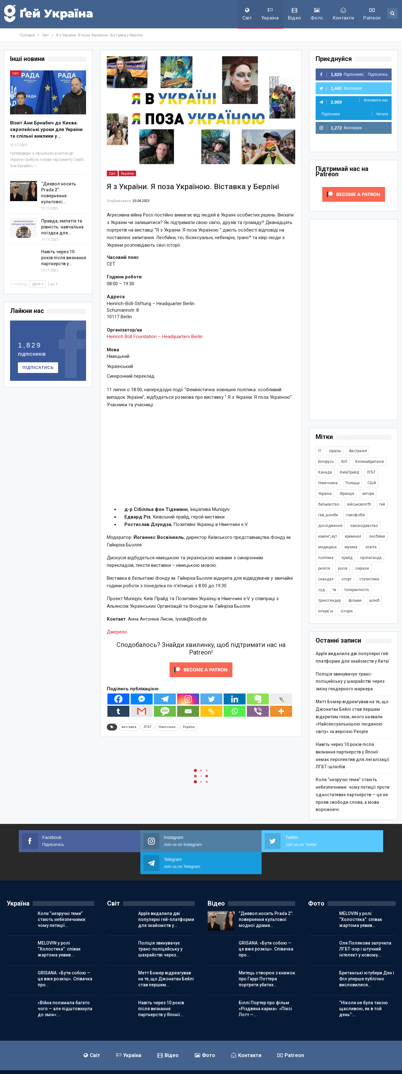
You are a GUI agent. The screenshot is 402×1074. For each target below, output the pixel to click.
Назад (19, 284)
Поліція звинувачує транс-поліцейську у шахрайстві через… (160, 926)
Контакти (343, 14)
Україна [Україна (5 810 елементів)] (325, 493)
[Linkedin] (235, 698)
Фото (317, 14)
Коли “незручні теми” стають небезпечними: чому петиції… (62, 897)
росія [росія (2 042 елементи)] (342, 568)
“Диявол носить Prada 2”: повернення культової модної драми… (266, 897)
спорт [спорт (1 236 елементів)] (346, 579)
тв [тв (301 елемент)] (334, 590)
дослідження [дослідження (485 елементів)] (330, 525)
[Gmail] (142, 711)
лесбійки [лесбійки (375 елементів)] (377, 536)
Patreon (372, 14)
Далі (37, 284)
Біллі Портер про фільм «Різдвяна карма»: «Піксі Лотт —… (265, 986)
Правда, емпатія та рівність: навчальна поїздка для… (62, 226)
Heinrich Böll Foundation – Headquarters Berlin (155, 336)
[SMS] (165, 711)
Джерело (117, 632)
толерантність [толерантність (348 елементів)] (356, 590)
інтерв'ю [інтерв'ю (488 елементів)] (325, 611)
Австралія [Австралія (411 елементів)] (358, 451)
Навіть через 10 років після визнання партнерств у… (63, 257)
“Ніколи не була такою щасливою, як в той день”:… (363, 986)
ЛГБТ (147, 727)
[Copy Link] (211, 711)
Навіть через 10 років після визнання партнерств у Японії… (161, 986)
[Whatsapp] (235, 711)
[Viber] (258, 711)
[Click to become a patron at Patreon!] (201, 669)
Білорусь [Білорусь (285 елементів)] (326, 461)
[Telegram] (165, 698)
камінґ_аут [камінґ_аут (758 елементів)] (327, 536)
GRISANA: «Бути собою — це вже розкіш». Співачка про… (65, 956)
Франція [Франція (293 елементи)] (347, 493)
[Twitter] (211, 698)
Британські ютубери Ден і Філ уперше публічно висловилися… (366, 956)
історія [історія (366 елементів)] (347, 611)
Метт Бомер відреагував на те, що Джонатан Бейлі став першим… (166, 956)
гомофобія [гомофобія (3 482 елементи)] (355, 515)
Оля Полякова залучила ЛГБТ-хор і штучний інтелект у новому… (365, 926)
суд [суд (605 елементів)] (321, 590)
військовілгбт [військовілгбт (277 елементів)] (359, 504)
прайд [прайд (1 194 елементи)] (346, 558)
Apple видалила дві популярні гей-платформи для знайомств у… (166, 897)
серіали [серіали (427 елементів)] (362, 568)
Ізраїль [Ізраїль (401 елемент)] (335, 451)
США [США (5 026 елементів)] (371, 483)
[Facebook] (118, 698)
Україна (270, 14)
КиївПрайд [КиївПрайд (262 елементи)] (349, 472)
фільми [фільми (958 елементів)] (355, 600)
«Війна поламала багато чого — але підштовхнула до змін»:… (65, 986)
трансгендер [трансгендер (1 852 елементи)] (329, 600)
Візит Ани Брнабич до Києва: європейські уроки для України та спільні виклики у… (46, 129)
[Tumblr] (118, 711)
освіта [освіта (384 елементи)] (371, 547)
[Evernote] (258, 698)
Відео (294, 14)
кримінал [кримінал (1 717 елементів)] (353, 536)
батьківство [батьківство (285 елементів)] (328, 504)
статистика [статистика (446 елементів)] (369, 579)
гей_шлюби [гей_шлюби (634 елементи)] (328, 515)
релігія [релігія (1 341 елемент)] (324, 568)
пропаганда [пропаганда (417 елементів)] (371, 558)
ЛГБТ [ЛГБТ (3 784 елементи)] (371, 472)
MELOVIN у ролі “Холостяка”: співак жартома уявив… (59, 926)
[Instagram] (188, 698)
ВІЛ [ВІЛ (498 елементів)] (344, 461)
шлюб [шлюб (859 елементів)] (374, 600)
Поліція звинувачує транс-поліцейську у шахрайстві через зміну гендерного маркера (350, 681)
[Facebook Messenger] (142, 698)
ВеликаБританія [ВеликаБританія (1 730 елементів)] (369, 461)
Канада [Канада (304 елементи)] (325, 472)
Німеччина (167, 727)
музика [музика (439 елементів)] (351, 547)
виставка (129, 727)
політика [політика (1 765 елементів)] (326, 558)
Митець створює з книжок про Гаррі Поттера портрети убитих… (267, 956)
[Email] (188, 711)
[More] (281, 711)
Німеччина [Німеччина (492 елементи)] (328, 483)
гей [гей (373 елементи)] (382, 504)
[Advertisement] (201, 458)
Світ (247, 14)
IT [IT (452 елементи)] (319, 451)
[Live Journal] (281, 698)
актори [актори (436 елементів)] (368, 493)
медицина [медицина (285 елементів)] (327, 547)
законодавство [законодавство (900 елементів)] (364, 525)
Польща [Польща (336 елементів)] (352, 483)
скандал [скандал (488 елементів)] (326, 579)
